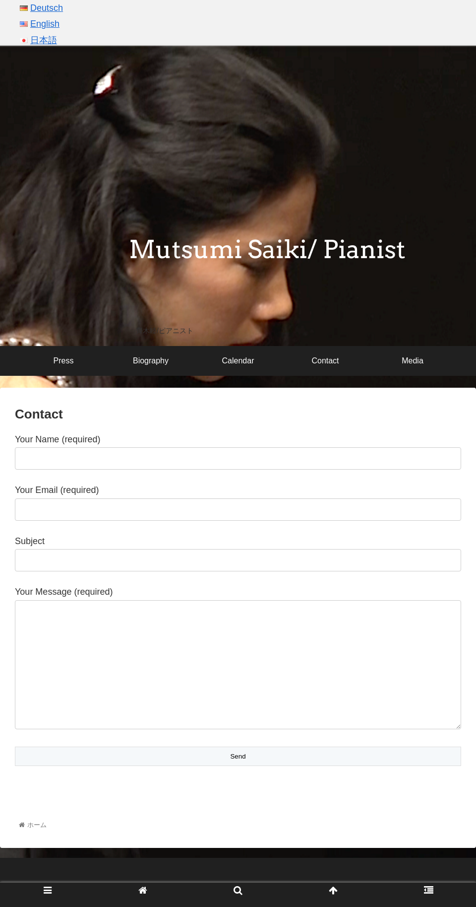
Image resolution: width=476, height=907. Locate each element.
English (45, 24)
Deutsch (46, 8)
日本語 (43, 40)
